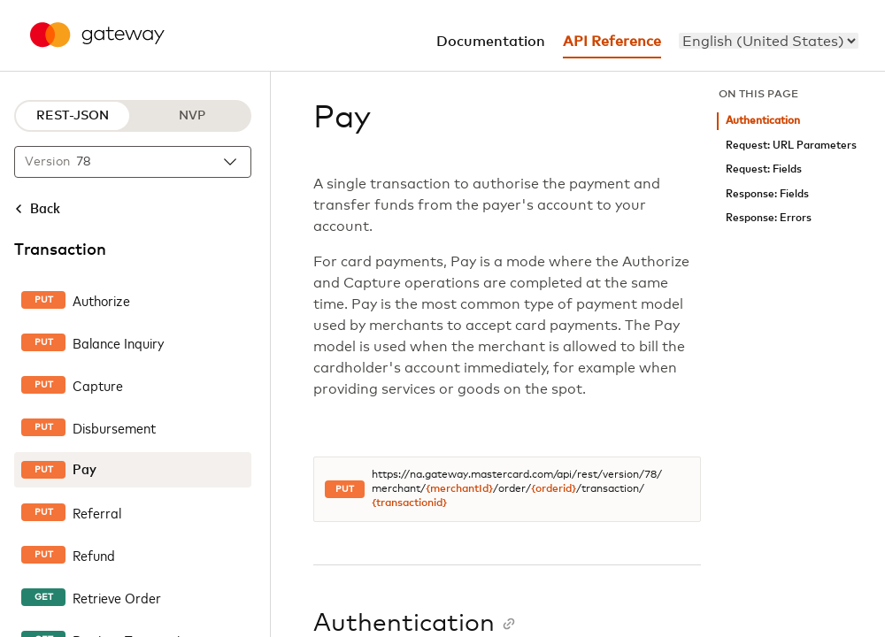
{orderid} (553, 489)
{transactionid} (409, 503)
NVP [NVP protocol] (192, 116)
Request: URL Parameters (791, 145)
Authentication (763, 121)
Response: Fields (767, 194)
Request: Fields (764, 169)
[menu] (768, 41)
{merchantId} (459, 489)
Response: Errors (769, 218)
